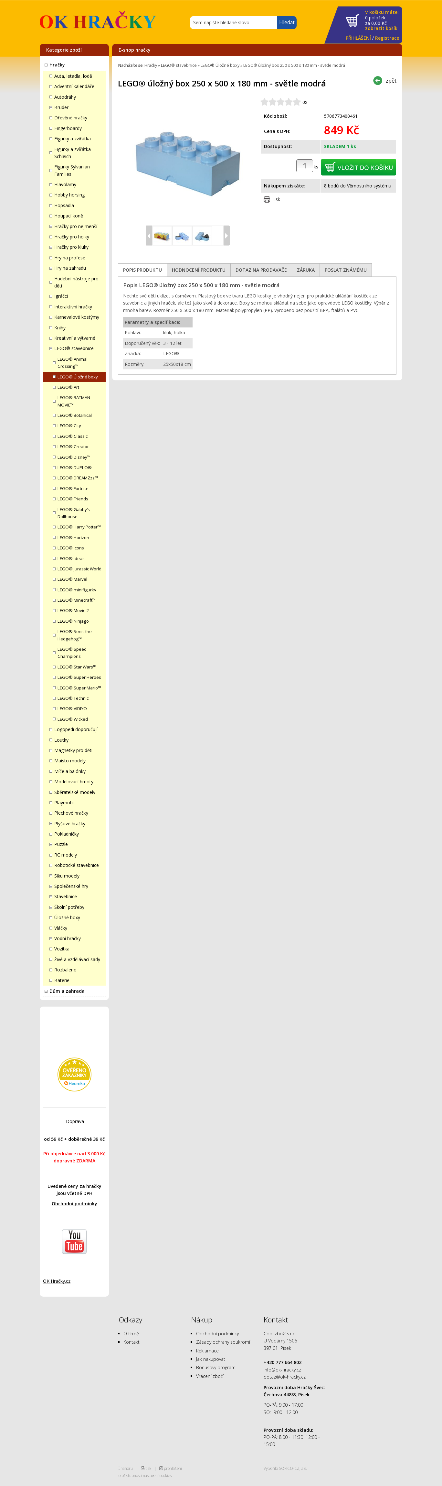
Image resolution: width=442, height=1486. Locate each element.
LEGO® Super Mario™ (79, 688)
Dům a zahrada (67, 991)
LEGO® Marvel (72, 579)
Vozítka (61, 949)
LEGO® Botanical (75, 415)
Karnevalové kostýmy (76, 317)
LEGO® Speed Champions (72, 652)
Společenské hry (71, 886)
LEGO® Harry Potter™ (79, 527)
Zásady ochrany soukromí (223, 1342)
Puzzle (61, 844)
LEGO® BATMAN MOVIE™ (74, 401)
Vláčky (60, 928)
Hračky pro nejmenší (75, 226)
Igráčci (61, 296)
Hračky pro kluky (71, 247)
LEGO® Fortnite (73, 488)
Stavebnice (65, 896)
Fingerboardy (68, 128)
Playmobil (64, 802)
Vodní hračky (67, 938)
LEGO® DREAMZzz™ (78, 478)
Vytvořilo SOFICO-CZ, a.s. (285, 1468)
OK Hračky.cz (56, 1281)
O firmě (131, 1333)
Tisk (276, 199)
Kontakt (131, 1342)
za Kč (382, 20)
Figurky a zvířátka (72, 139)
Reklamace (207, 1351)
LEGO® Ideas (71, 558)
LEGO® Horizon (73, 537)
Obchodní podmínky (74, 1203)
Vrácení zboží (210, 1376)
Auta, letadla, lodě (73, 76)
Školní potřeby (69, 907)
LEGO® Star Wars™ (77, 667)
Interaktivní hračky (73, 307)
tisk (148, 1468)
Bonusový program (216, 1367)
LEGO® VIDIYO (72, 708)
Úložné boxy (67, 917)
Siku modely (66, 876)
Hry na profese (69, 258)
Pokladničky (66, 834)
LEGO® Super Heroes (79, 677)
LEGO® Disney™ (74, 457)
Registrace (387, 38)
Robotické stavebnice (76, 865)
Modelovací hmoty (73, 781)
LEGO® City (69, 425)
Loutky (61, 740)
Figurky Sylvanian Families (72, 170)
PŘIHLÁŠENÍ (358, 38)
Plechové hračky (71, 813)
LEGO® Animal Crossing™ (73, 362)
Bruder (61, 107)
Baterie (61, 980)
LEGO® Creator (73, 446)
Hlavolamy (65, 184)
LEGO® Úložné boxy (78, 377)
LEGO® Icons (71, 548)
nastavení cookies (157, 1475)
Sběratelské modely (74, 792)
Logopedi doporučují (76, 729)
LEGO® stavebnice (74, 348)
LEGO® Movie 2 (73, 610)
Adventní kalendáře (74, 86)
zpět (391, 80)
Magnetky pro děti (73, 750)
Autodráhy (65, 97)
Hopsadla (64, 205)
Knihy (60, 328)
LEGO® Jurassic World (79, 569)
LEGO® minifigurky (77, 590)
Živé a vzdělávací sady (77, 959)
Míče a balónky (70, 771)
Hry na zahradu (70, 268)
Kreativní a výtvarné (74, 338)
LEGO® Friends (73, 499)
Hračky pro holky (71, 237)
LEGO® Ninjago (73, 621)
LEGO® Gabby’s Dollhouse (74, 513)
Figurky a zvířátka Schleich (72, 152)
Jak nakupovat (210, 1359)
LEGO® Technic (73, 698)
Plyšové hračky (69, 823)
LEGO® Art (68, 387)
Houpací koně (68, 216)
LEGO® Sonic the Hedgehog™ (75, 634)
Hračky (57, 65)
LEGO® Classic (73, 436)
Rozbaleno (65, 970)
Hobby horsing (69, 195)
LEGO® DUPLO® (75, 467)
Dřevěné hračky (70, 118)
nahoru (127, 1468)
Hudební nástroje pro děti (76, 282)
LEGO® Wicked (73, 719)
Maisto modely (70, 761)
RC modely (65, 855)
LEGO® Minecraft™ (77, 600)
